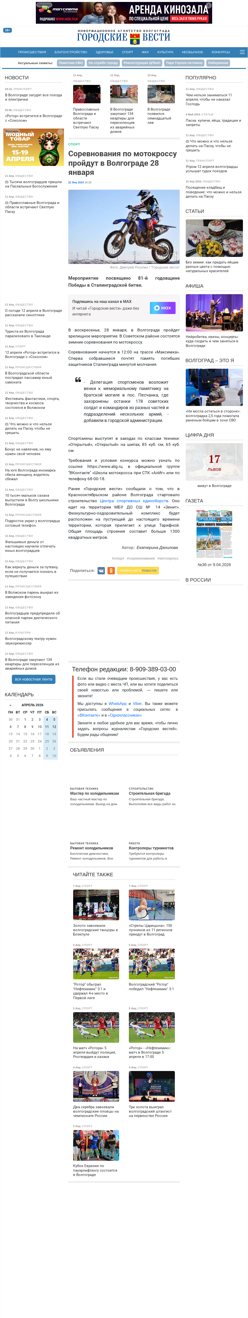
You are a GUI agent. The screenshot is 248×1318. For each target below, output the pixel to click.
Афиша (194, 286)
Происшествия (32, 52)
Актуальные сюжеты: (35, 63)
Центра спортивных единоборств (134, 500)
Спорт (127, 52)
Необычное (192, 52)
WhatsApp (119, 704)
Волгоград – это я (210, 360)
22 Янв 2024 (76, 182)
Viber (137, 704)
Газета (194, 500)
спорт (119, 558)
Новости (17, 77)
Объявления (87, 750)
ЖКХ (145, 52)
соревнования (142, 558)
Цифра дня (200, 435)
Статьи (195, 211)
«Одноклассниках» (125, 715)
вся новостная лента (33, 679)
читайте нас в (138, 570)
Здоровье (105, 52)
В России (198, 580)
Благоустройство (70, 52)
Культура (165, 52)
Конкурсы (221, 52)
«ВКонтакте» (89, 715)
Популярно (201, 77)
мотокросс (168, 558)
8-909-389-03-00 (153, 669)
